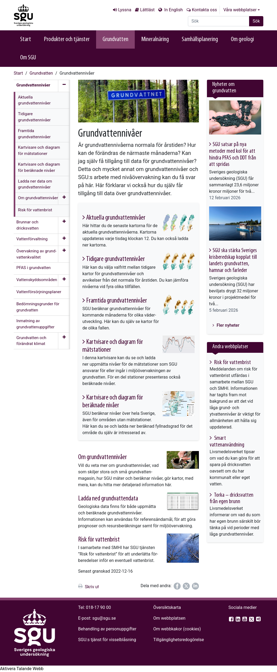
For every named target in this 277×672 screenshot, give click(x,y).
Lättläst (147, 9)
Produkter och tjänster (67, 39)
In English (173, 9)
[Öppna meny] (64, 199)
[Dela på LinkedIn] (195, 586)
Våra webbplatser (240, 9)
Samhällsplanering (200, 39)
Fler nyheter (227, 325)
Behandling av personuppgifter (107, 628)
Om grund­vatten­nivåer (102, 457)
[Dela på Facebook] (177, 586)
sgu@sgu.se (104, 618)
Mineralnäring (155, 39)
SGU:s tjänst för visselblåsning (107, 639)
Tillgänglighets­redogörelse (178, 639)
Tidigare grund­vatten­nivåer (115, 259)
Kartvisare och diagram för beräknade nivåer (112, 401)
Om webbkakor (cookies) (177, 628)
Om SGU (28, 58)
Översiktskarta (167, 607)
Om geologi (242, 39)
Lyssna (124, 9)
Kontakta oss (204, 9)
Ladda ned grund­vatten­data (108, 498)
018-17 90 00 (98, 607)
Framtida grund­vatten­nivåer (116, 300)
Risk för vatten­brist (99, 539)
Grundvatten (115, 39)
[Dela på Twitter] (186, 586)
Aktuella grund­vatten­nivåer (115, 217)
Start (25, 39)
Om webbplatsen (169, 618)
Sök (256, 21)
